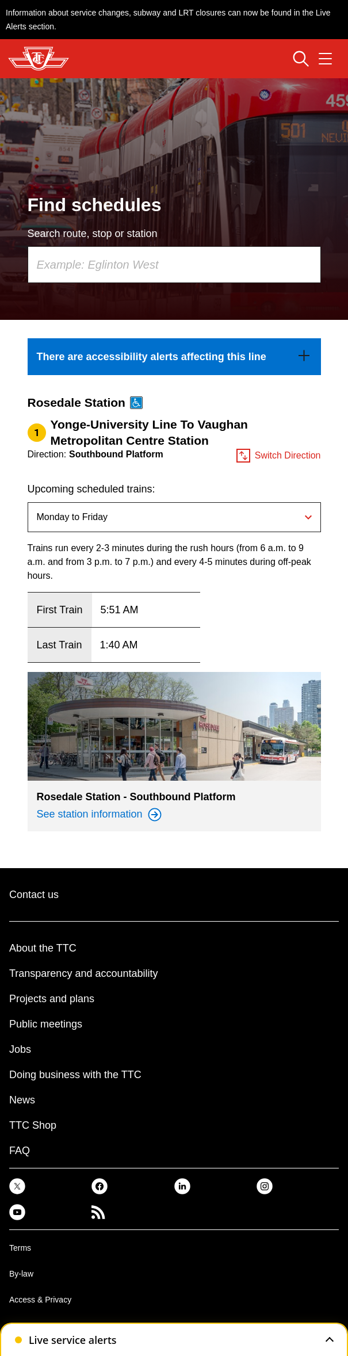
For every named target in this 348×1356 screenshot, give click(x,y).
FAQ (19, 1150)
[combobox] (174, 264)
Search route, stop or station (93, 233)
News (22, 1100)
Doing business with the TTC (75, 1074)
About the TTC (43, 948)
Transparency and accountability (83, 973)
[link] (174, 356)
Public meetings (45, 1024)
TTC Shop (32, 1125)
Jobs (20, 1049)
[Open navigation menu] (325, 58)
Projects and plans (51, 998)
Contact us (34, 894)
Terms (20, 1247)
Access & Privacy (40, 1299)
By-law (21, 1273)
